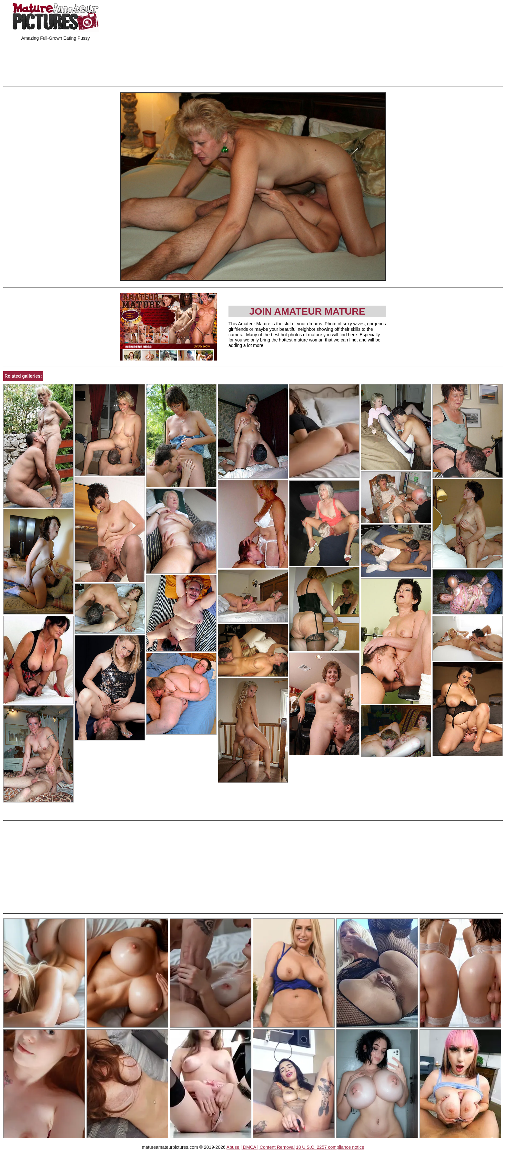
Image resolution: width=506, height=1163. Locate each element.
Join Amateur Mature (307, 311)
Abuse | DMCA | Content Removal (261, 1147)
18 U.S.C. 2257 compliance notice (330, 1147)
